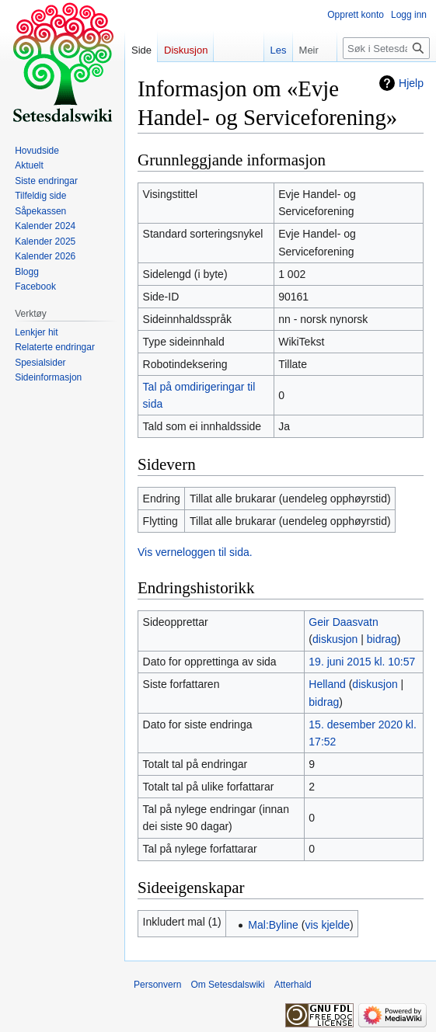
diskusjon (335, 639)
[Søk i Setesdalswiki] (386, 48)
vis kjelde (327, 925)
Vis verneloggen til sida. (195, 552)
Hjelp (411, 83)
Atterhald (293, 984)
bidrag (382, 639)
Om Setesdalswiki (227, 984)
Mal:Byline (273, 925)
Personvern (157, 984)
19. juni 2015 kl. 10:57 (362, 661)
